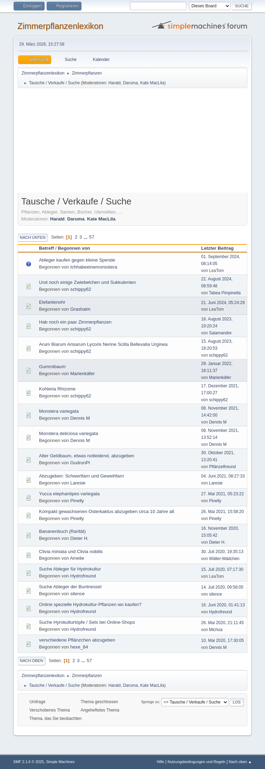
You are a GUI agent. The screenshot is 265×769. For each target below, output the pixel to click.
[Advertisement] (132, 141)
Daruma (130, 82)
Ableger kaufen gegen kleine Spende (77, 260)
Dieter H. (79, 538)
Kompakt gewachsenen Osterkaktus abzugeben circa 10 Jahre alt (106, 511)
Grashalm (80, 309)
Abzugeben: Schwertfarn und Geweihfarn (81, 476)
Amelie (77, 558)
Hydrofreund (83, 575)
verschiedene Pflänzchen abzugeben (77, 640)
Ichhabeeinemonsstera (93, 267)
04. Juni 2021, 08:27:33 (223, 476)
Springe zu (150, 702)
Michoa (216, 629)
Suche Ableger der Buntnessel (70, 586)
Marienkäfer (82, 373)
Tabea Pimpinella (225, 292)
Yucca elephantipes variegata (69, 493)
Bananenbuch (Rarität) (62, 531)
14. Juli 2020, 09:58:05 (222, 587)
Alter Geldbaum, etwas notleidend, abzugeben (86, 455)
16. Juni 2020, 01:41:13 (223, 605)
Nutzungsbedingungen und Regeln (196, 762)
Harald (114, 82)
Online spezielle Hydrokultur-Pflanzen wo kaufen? (90, 604)
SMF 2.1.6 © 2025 (28, 762)
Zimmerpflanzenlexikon (60, 26)
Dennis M (80, 418)
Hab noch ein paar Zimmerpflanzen (75, 322)
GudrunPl (80, 462)
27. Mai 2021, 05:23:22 (222, 493)
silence (77, 593)
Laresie (78, 483)
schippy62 (80, 289)
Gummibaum (52, 366)
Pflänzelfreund (222, 466)
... (86, 237)
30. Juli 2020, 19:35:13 (222, 551)
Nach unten (32, 237)
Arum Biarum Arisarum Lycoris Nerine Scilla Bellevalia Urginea (103, 344)
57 (91, 237)
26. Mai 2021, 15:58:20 (222, 511)
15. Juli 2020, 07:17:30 (222, 569)
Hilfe (160, 762)
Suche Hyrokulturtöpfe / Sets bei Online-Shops (87, 622)
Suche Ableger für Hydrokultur (70, 569)
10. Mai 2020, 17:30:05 (222, 640)
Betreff (46, 248)
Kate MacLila (152, 82)
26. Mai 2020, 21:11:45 (222, 622)
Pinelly (77, 500)
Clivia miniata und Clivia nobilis (71, 551)
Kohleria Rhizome (57, 388)
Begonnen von (74, 248)
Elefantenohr (52, 302)
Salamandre (220, 333)
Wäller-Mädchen (224, 558)
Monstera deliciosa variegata (68, 433)
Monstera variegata (59, 411)
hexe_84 (79, 647)
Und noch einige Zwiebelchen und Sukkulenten (87, 282)
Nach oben (31, 661)
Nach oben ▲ (240, 762)
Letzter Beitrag (220, 248)
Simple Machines (60, 762)
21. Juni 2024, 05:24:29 (223, 302)
